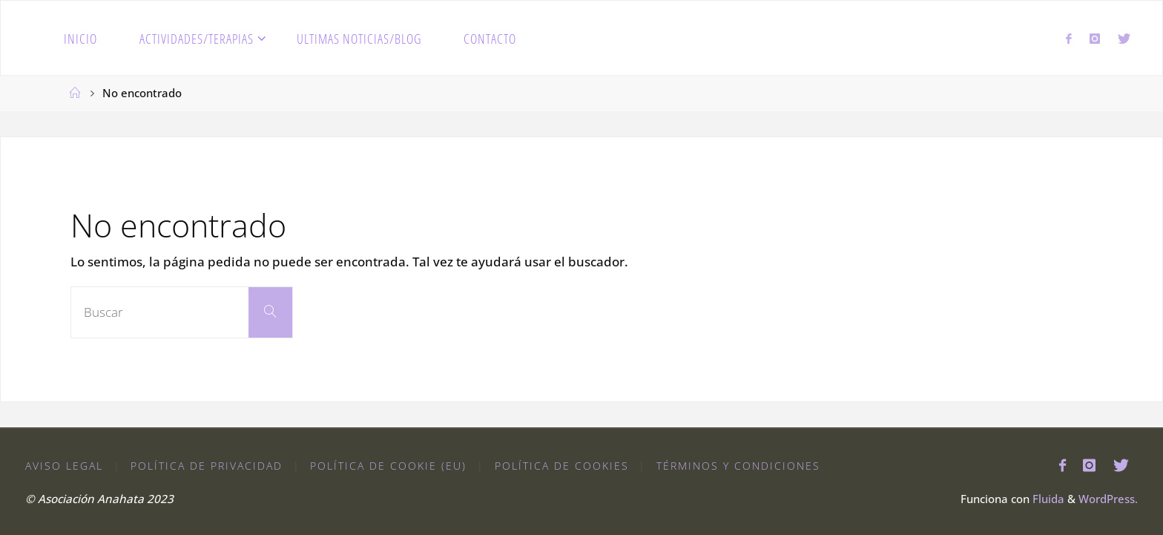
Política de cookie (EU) (388, 466)
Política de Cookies (562, 466)
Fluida (1046, 498)
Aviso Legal (64, 466)
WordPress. (1108, 498)
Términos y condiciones (738, 466)
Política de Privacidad (207, 466)
